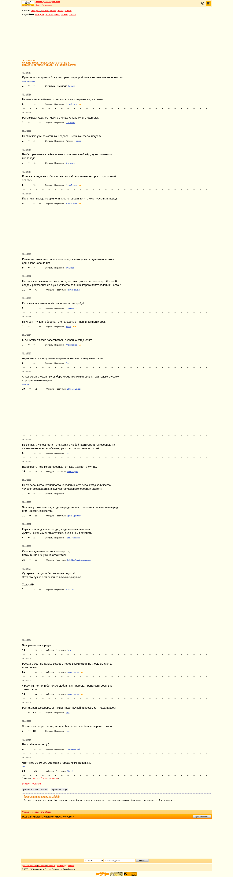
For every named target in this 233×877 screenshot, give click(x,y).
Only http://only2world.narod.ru (79, 560)
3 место (44, 778)
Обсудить (49, 104)
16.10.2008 (26, 502)
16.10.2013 (26, 353)
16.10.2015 (26, 317)
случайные (46, 812)
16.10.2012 (26, 372)
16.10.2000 (26, 721)
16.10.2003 (26, 659)
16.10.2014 (26, 335)
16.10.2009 (26, 480)
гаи (23, 766)
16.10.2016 (26, 298)
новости (71, 866)
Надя (68, 731)
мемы (53, 10)
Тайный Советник (73, 538)
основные (34, 812)
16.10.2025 (26, 72)
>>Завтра (36, 784)
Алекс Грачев (71, 104)
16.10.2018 (26, 254)
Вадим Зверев (73, 672)
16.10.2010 (26, 462)
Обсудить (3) (50, 86)
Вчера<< (26, 784)
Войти (38, 5)
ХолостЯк (70, 589)
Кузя (67, 713)
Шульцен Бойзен (74, 389)
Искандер (70, 308)
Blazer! (70, 771)
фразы (60, 10)
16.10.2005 (26, 568)
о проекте (51, 866)
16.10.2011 (26, 440)
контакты (42, 866)
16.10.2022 (26, 131)
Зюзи (69, 650)
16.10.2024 (26, 94)
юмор (32, 81)
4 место (54, 778)
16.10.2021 (26, 149)
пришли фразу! (201, 817)
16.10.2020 (26, 171)
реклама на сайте (29, 866)
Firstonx (78, 141)
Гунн (67, 363)
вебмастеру (61, 866)
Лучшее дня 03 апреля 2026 (48, 2)
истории (45, 10)
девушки (25, 81)
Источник (69, 141)
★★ (80, 104)
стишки (68, 10)
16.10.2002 (26, 681)
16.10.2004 (26, 640)
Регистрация (47, 5)
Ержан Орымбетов (74, 516)
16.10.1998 (26, 758)
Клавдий (71, 86)
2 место (35, 778)
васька (68, 327)
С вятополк (70, 123)
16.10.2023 (26, 113)
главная (26, 817)
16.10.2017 (26, 276)
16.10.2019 (26, 193)
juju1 (67, 453)
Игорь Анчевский (73, 749)
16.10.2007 (26, 524)
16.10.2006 (26, 546)
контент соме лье (74, 290)
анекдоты (35, 10)
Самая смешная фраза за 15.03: (42, 796)
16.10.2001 (26, 703)
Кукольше (70, 268)
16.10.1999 (26, 739)
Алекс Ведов (72, 472)
